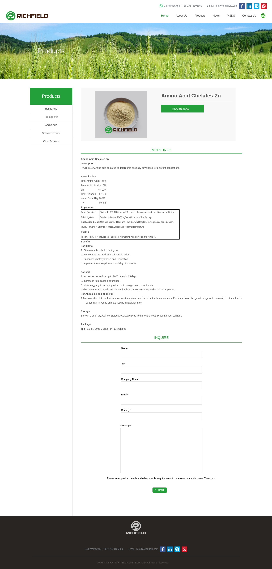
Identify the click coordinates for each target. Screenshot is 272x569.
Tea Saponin (51, 116)
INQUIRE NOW (182, 109)
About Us (181, 15)
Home (165, 15)
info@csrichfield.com (226, 5)
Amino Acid (51, 125)
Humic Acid (51, 108)
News (216, 15)
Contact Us (249, 15)
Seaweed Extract (51, 133)
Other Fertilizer (51, 141)
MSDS (231, 15)
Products (199, 15)
